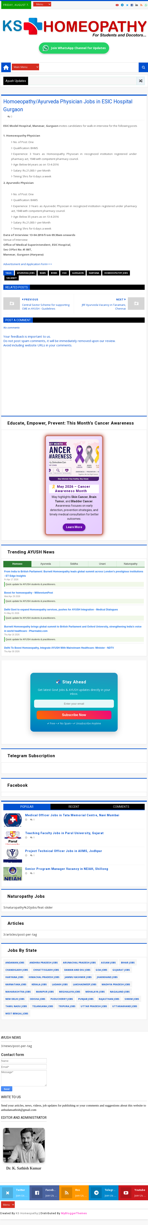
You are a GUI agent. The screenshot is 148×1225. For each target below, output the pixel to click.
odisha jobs (37, 998)
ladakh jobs (60, 984)
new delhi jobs (15, 998)
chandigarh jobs (16, 969)
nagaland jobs (120, 991)
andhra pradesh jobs (44, 962)
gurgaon (78, 273)
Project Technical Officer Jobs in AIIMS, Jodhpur (63, 851)
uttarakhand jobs (124, 1006)
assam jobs (108, 962)
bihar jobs (128, 962)
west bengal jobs (16, 1013)
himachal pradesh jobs (44, 977)
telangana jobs (42, 1006)
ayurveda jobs (26, 273)
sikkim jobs (132, 998)
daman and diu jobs (77, 969)
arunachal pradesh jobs (79, 962)
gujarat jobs (121, 969)
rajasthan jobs (109, 998)
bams (43, 273)
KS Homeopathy (27, 1213)
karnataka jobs (15, 984)
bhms (54, 273)
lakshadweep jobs (84, 984)
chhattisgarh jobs (46, 969)
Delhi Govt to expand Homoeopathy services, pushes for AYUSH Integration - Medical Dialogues (61, 609)
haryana (94, 273)
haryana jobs (14, 977)
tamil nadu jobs (16, 1006)
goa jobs (101, 969)
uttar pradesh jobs (94, 1006)
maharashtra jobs (18, 991)
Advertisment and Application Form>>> (27, 264)
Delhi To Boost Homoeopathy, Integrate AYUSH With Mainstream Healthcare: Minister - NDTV (59, 647)
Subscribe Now (74, 715)
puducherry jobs (62, 998)
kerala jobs (39, 984)
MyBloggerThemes (74, 1213)
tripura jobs (66, 1006)
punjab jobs (86, 998)
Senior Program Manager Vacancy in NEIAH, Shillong (66, 869)
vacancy (11, 278)
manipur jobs (45, 991)
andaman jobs (14, 962)
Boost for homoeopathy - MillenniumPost (28, 592)
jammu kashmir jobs (78, 977)
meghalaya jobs (69, 991)
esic (64, 273)
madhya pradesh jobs (116, 984)
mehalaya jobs (95, 991)
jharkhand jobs (107, 977)
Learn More (74, 527)
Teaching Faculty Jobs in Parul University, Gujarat (64, 833)
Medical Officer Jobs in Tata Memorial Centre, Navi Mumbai (72, 815)
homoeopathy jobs (116, 273)
